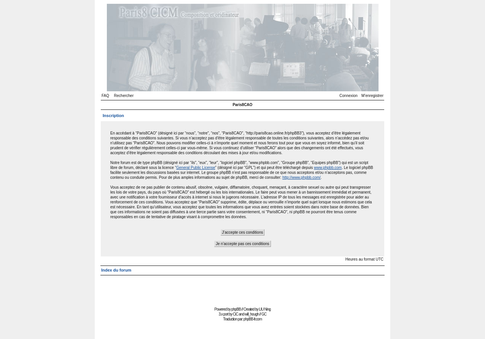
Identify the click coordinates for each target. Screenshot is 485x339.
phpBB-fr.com (253, 319)
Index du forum (116, 270)
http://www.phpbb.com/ (301, 177)
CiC (235, 314)
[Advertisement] (242, 287)
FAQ (105, 96)
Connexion (349, 96)
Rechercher (124, 96)
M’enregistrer (372, 96)
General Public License (195, 168)
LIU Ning (265, 309)
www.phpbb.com (328, 168)
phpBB (236, 309)
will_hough (252, 314)
